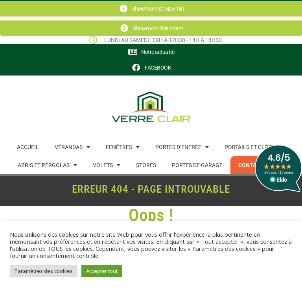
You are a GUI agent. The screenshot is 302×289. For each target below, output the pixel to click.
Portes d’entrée (182, 147)
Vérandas (72, 147)
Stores (146, 165)
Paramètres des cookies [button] (44, 270)
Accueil (28, 147)
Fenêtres (123, 147)
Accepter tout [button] (102, 270)
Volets (106, 165)
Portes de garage (197, 165)
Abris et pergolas (47, 165)
